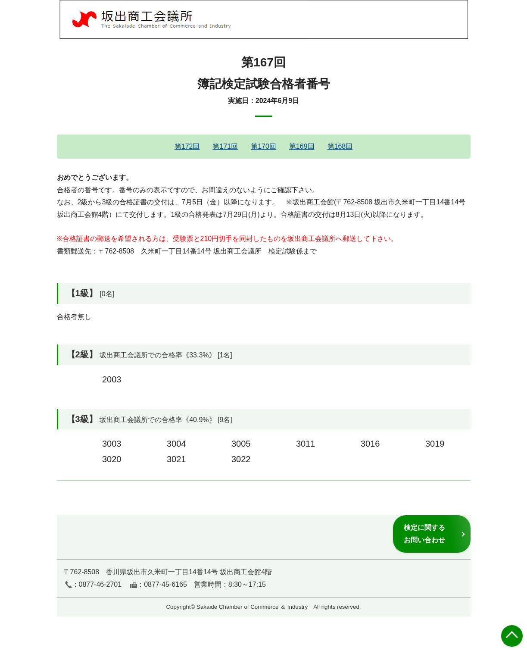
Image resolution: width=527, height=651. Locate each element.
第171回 (225, 146)
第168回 (340, 146)
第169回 (302, 146)
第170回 (263, 146)
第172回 (187, 146)
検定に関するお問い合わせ (424, 533)
